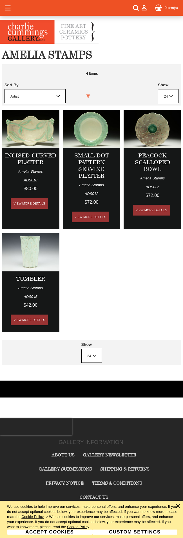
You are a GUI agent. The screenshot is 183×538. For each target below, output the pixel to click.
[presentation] (36, 426)
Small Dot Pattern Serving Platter (91, 165)
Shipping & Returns (124, 468)
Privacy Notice (65, 483)
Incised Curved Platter (30, 158)
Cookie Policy (32, 517)
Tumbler (30, 278)
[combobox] (35, 96)
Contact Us (93, 497)
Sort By (12, 85)
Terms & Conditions (117, 483)
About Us (63, 454)
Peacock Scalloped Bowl (152, 162)
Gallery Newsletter (109, 454)
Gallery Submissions (65, 468)
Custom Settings (134, 532)
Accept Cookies (49, 532)
